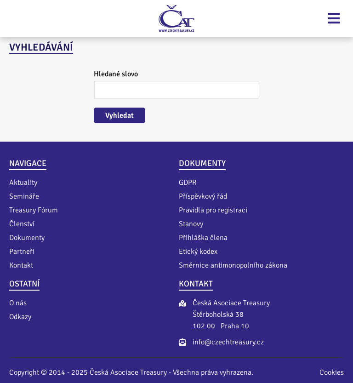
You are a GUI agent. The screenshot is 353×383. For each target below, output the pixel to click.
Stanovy (191, 224)
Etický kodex (198, 251)
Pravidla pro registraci (213, 210)
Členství (21, 224)
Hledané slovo (116, 74)
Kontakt (21, 265)
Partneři (21, 251)
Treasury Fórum (33, 210)
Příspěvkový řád (203, 196)
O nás (18, 303)
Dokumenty (27, 237)
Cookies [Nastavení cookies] (331, 372)
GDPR (187, 182)
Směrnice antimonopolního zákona (233, 265)
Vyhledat (119, 115)
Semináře (24, 196)
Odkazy (20, 316)
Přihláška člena (203, 237)
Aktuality (23, 182)
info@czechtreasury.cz (228, 342)
